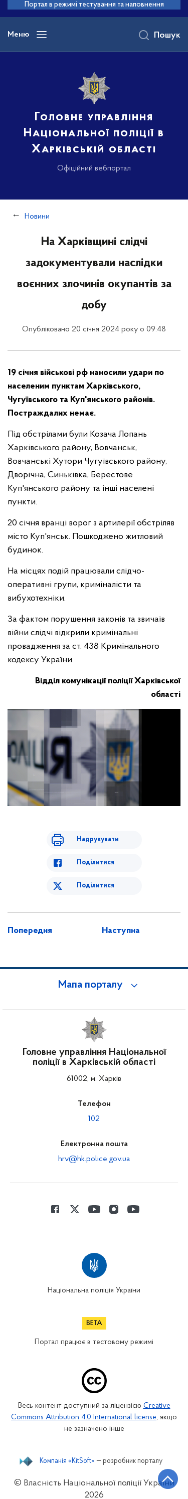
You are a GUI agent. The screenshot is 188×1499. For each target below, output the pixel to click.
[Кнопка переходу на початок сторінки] (168, 1479)
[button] (94, 973)
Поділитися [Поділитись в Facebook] (95, 850)
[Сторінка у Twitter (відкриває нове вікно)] (75, 1197)
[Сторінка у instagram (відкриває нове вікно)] (114, 1197)
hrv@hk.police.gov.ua (94, 1146)
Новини (38, 217)
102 (94, 1106)
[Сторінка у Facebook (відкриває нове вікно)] (55, 1197)
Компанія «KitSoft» (67, 1448)
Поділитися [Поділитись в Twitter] (95, 873)
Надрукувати (98, 827)
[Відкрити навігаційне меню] (42, 36)
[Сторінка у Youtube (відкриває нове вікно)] (94, 1197)
